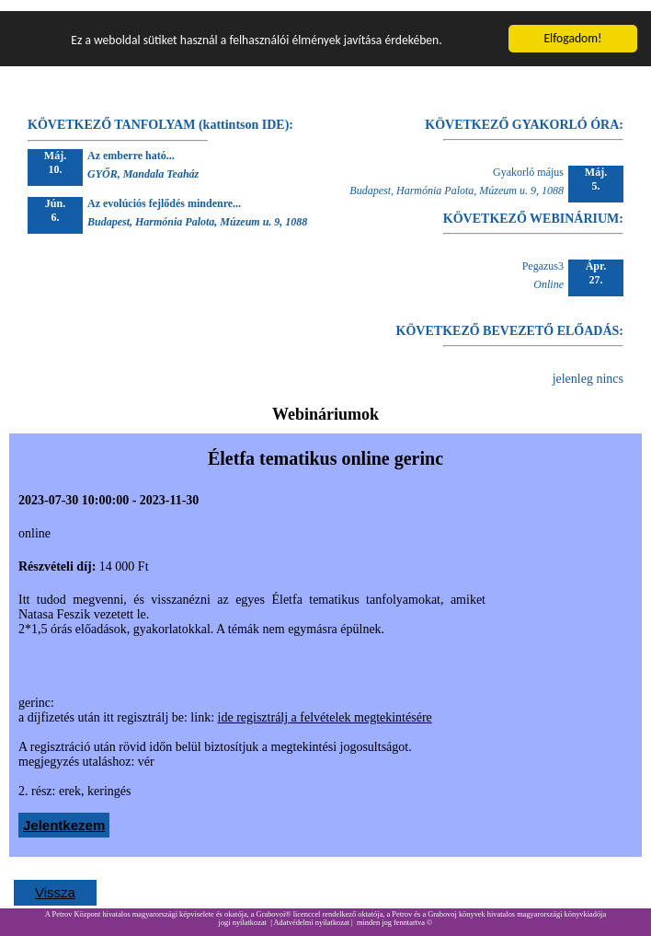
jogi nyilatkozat (243, 911)
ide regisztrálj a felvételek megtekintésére (325, 706)
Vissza (55, 881)
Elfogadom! (572, 27)
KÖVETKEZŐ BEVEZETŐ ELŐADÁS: (509, 320)
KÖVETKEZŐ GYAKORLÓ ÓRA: (524, 114)
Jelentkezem (64, 814)
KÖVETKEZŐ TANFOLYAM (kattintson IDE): (160, 114)
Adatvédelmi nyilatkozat (311, 911)
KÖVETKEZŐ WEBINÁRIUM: (533, 207)
